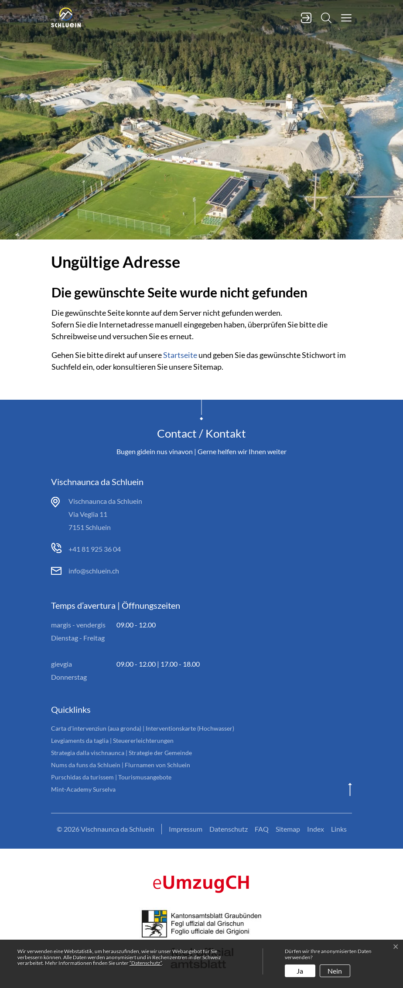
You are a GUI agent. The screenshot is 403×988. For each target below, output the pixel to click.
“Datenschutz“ (146, 963)
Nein (335, 971)
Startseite (180, 355)
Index (315, 829)
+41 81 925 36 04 (94, 549)
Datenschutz (228, 829)
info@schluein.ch (93, 570)
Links (339, 829)
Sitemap (288, 829)
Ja (300, 971)
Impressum (185, 829)
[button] (342, 17)
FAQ (262, 829)
